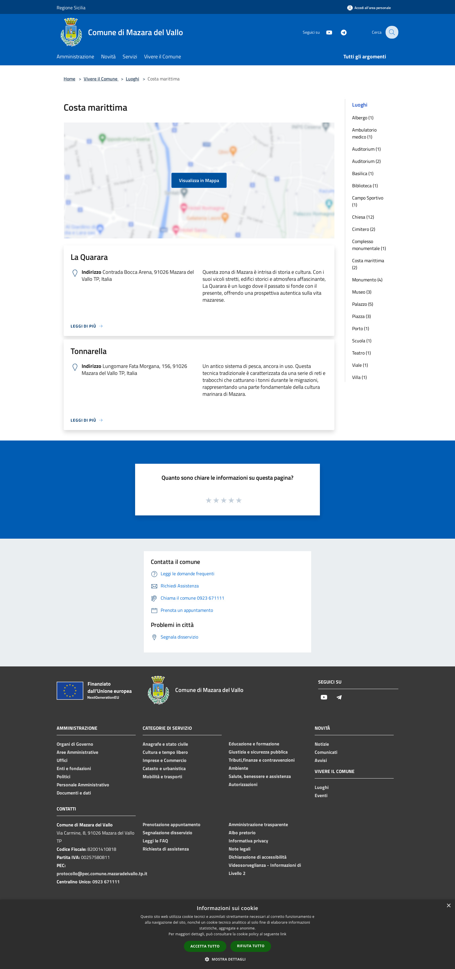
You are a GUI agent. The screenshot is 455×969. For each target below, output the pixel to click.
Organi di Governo (75, 743)
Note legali (239, 848)
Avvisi (321, 760)
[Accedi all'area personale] (369, 8)
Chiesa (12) (363, 216)
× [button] (448, 906)
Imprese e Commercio (165, 760)
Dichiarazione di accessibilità (257, 856)
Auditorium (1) (366, 148)
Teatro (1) (361, 352)
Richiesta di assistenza (166, 848)
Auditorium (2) (366, 161)
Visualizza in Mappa (199, 180)
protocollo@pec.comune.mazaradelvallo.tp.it (102, 873)
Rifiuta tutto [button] (251, 945)
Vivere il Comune (101, 78)
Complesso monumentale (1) (369, 245)
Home (69, 78)
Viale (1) (360, 365)
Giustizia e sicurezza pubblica (258, 751)
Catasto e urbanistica (164, 768)
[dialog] (227, 934)
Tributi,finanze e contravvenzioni (262, 759)
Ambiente (238, 768)
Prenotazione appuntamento (171, 824)
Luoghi (132, 78)
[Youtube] (325, 32)
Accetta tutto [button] (205, 946)
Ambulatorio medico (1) (364, 133)
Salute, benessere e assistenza (260, 776)
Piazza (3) (361, 316)
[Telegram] (339, 32)
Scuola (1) (361, 340)
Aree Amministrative (77, 752)
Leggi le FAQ (155, 840)
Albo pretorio (242, 832)
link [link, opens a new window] (283, 934)
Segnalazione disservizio (167, 832)
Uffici (62, 760)
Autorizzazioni (243, 784)
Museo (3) (361, 291)
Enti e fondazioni (74, 768)
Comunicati (326, 752)
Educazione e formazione (254, 743)
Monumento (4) (367, 279)
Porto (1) (360, 328)
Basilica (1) (362, 173)
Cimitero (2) (363, 229)
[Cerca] (391, 32)
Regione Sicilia (71, 7)
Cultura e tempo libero (165, 752)
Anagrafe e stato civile (165, 743)
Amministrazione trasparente (258, 824)
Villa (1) (359, 377)
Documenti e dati (74, 792)
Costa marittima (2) (368, 264)
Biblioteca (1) (365, 185)
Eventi (321, 795)
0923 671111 (106, 881)
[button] (227, 959)
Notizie (322, 743)
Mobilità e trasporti (162, 776)
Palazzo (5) (362, 304)
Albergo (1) (362, 117)
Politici (63, 776)
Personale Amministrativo (83, 784)
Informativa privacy (248, 840)
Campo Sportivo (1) (367, 201)
